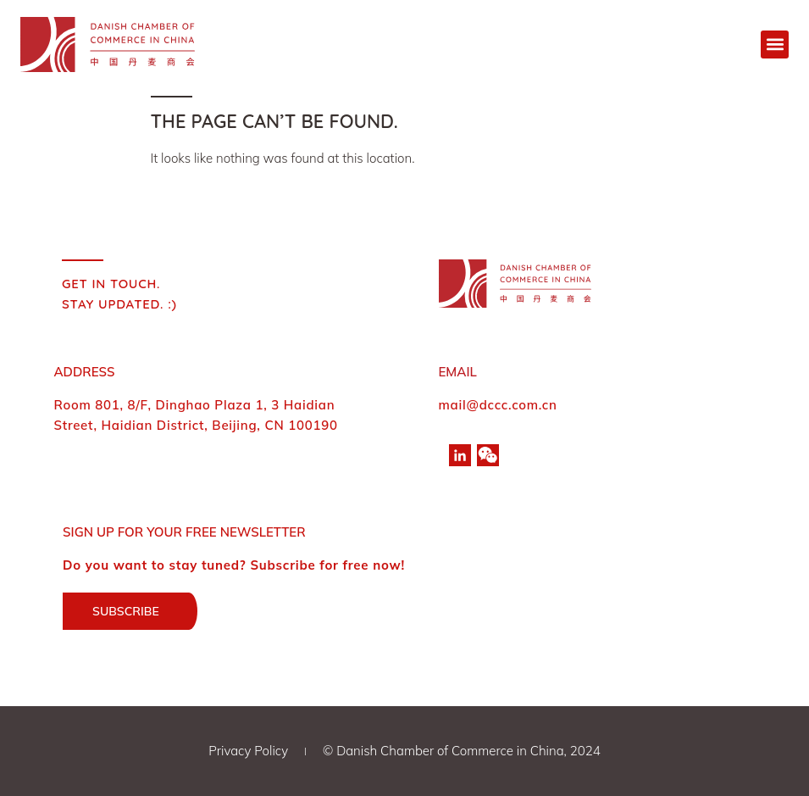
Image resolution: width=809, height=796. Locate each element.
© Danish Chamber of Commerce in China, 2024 (462, 751)
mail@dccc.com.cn (498, 405)
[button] (775, 44)
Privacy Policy (248, 751)
